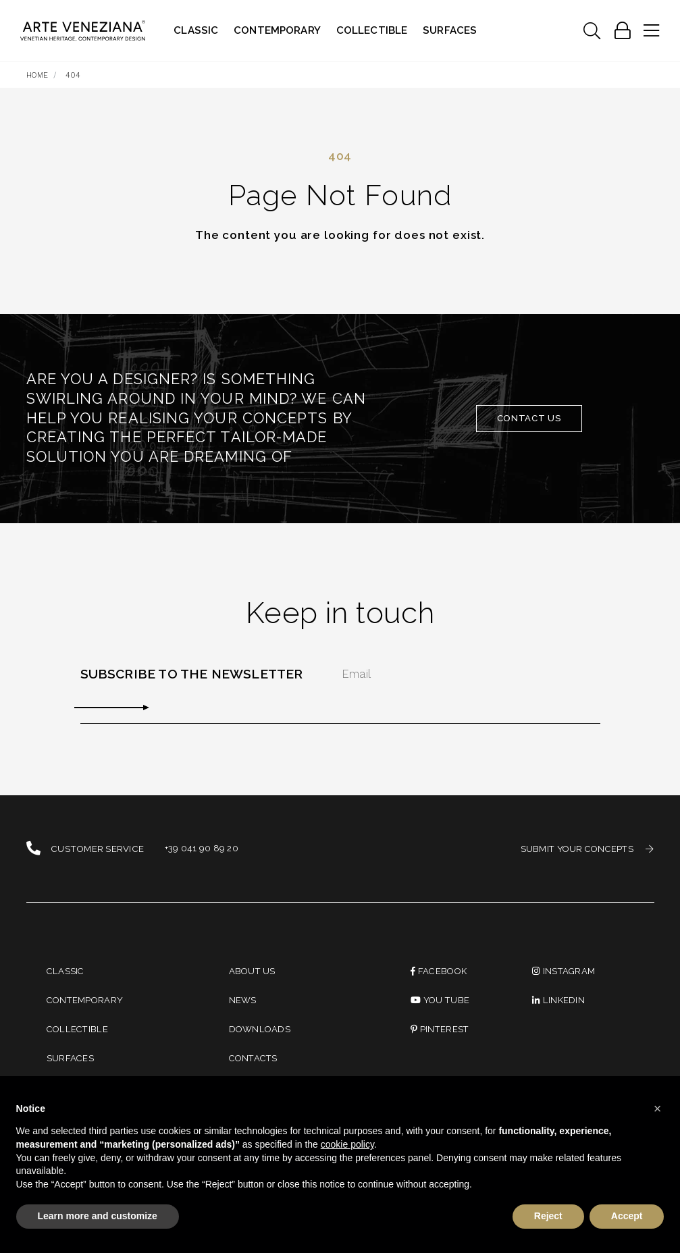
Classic (196, 30)
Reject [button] (548, 1215)
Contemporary (277, 30)
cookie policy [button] (347, 1144)
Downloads (260, 1029)
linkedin (558, 1000)
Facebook (440, 970)
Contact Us (529, 417)
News (243, 1000)
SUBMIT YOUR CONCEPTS (585, 848)
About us (253, 970)
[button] (658, 1108)
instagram (564, 970)
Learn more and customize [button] (97, 1215)
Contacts (255, 1059)
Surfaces (450, 30)
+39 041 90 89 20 (201, 848)
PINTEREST (440, 1029)
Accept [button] (627, 1215)
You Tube (441, 1000)
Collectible (372, 30)
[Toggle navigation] (592, 31)
